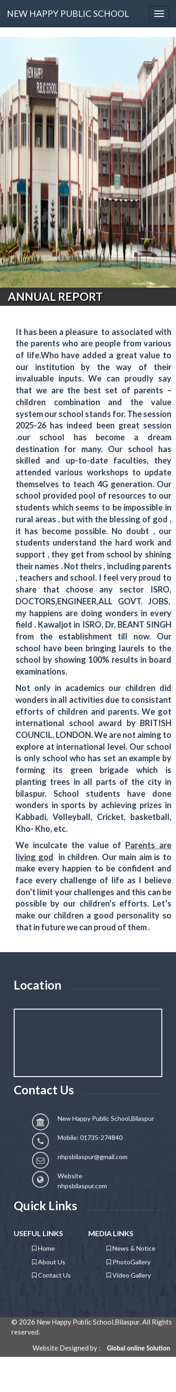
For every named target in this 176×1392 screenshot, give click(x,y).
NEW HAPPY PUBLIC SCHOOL (68, 13)
